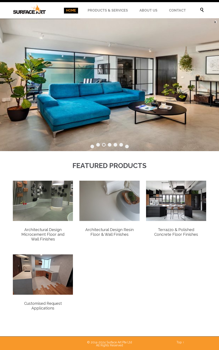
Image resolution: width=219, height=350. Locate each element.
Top (179, 342)
